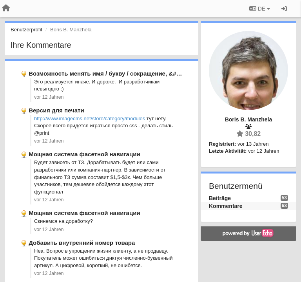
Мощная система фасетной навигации (84, 154)
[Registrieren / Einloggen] (284, 8)
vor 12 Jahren (48, 97)
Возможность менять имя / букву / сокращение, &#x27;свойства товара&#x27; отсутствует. (161, 73)
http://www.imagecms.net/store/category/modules (89, 118)
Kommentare (226, 206)
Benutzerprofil (26, 30)
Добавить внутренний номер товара (82, 242)
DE (259, 8)
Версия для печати (56, 110)
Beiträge (220, 198)
